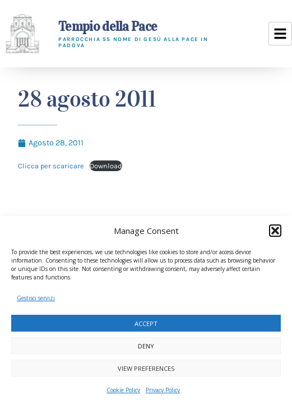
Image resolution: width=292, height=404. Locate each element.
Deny (146, 346)
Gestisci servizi (36, 298)
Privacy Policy (163, 390)
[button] (275, 230)
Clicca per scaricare (51, 166)
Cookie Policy (123, 390)
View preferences (146, 368)
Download (106, 166)
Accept (146, 323)
